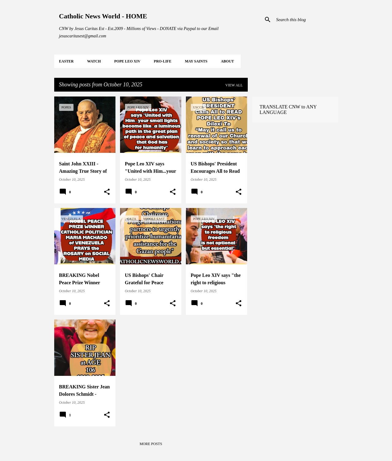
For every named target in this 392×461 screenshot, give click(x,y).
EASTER (66, 61)
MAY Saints (196, 61)
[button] (107, 192)
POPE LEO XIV (127, 61)
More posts (151, 444)
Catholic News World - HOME (103, 16)
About (227, 61)
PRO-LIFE (162, 61)
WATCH (94, 61)
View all (234, 85)
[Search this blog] (306, 19)
